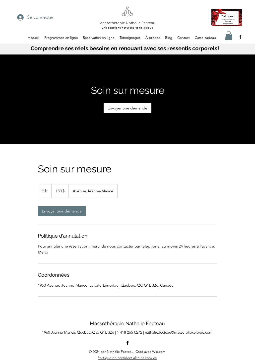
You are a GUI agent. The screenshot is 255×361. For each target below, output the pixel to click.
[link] (127, 108)
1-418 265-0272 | (131, 332)
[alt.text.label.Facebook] (240, 37)
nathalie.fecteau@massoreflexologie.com (178, 332)
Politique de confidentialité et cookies (127, 358)
